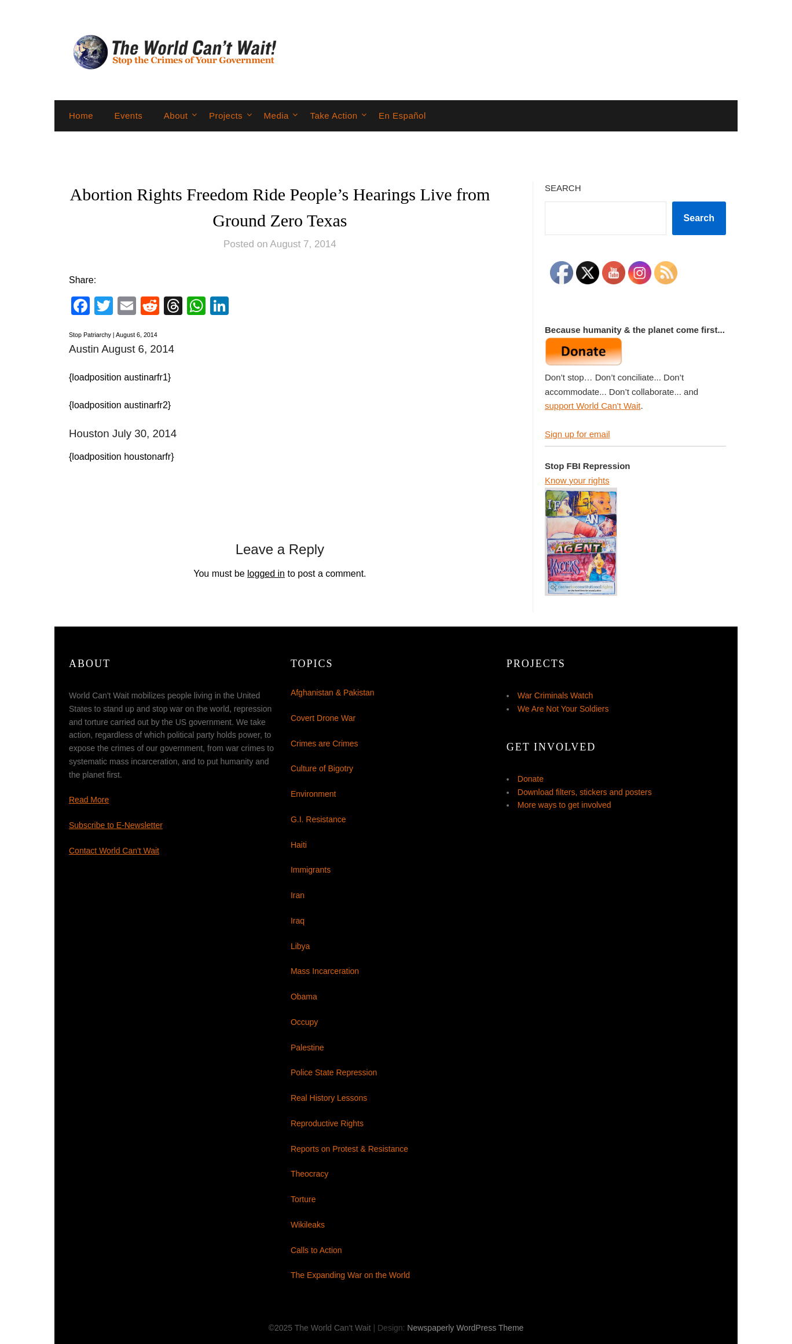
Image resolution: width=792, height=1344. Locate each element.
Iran (298, 895)
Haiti (299, 844)
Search (563, 188)
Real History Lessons (329, 1098)
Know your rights (577, 480)
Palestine (307, 1047)
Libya (300, 946)
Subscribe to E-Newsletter (116, 825)
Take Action (333, 115)
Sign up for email (577, 434)
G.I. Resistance (318, 819)
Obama (304, 996)
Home (81, 115)
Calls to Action (316, 1250)
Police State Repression (334, 1072)
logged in (266, 573)
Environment (313, 794)
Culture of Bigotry (322, 768)
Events (128, 115)
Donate (531, 778)
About (176, 115)
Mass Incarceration (325, 971)
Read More (89, 799)
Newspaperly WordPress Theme (465, 1327)
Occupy (304, 1022)
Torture (303, 1199)
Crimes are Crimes (324, 743)
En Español (402, 115)
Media (276, 115)
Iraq (298, 920)
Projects (226, 115)
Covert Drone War (323, 718)
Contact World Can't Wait (114, 850)
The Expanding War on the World (350, 1275)
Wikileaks (308, 1224)
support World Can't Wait (592, 406)
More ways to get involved (564, 805)
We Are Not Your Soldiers (563, 708)
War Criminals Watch (555, 695)
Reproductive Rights (327, 1123)
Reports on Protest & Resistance (349, 1148)
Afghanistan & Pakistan (333, 692)
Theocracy (309, 1173)
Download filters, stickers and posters (585, 792)
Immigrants (311, 869)
